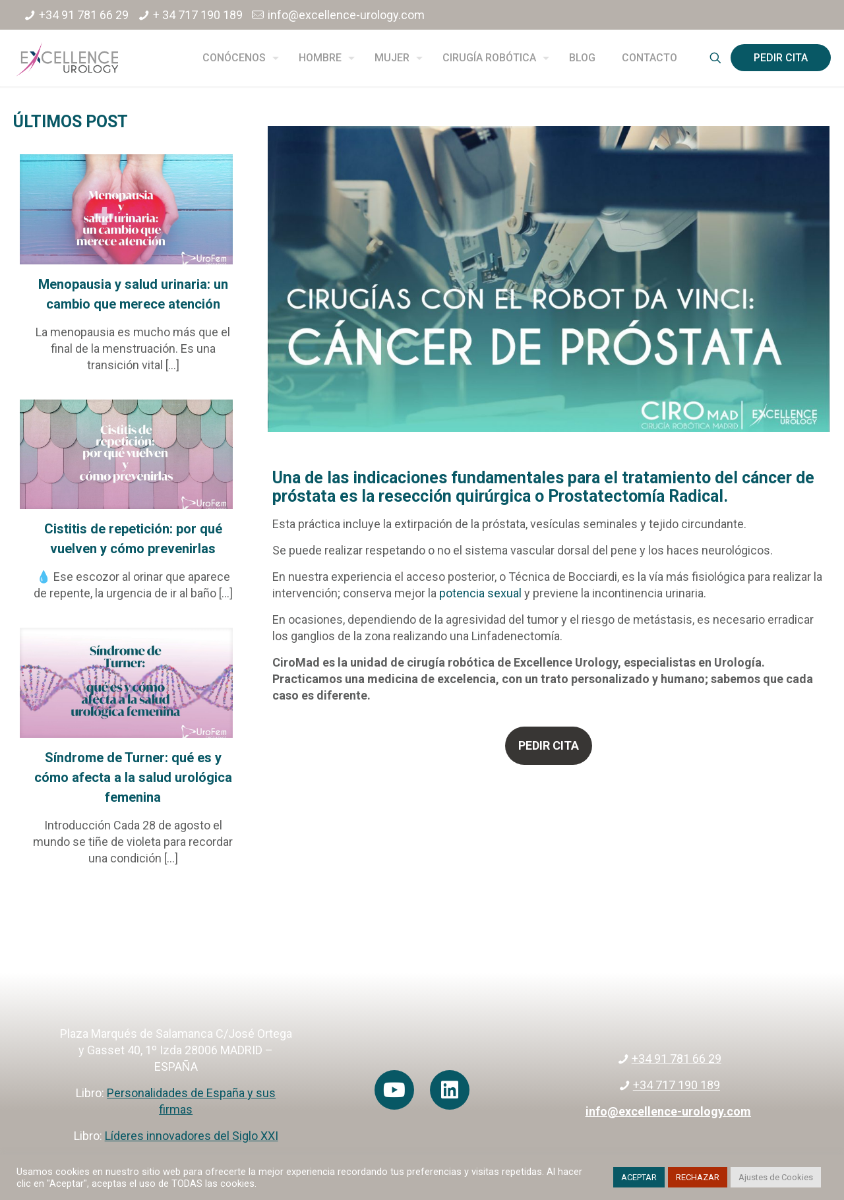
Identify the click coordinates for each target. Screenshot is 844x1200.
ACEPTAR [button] (639, 1177)
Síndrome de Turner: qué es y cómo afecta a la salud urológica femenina (133, 777)
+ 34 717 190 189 (198, 15)
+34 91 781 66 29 (84, 15)
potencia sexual (480, 593)
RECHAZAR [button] (697, 1177)
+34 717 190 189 (676, 1085)
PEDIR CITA (781, 57)
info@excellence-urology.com (346, 15)
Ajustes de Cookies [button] (775, 1177)
